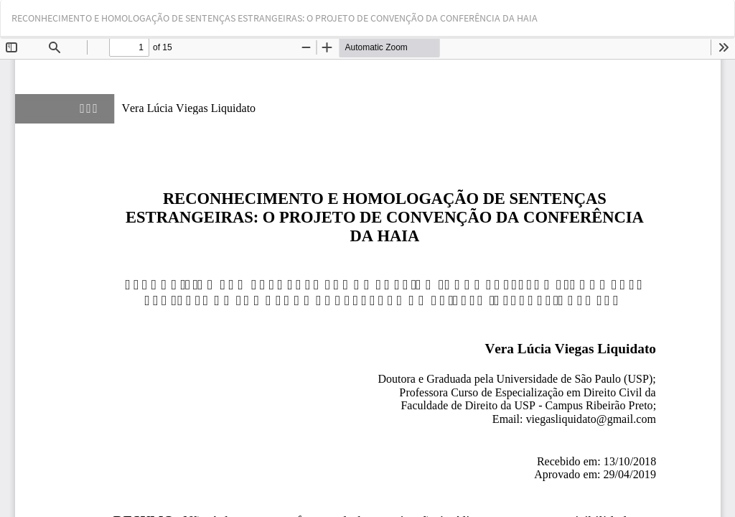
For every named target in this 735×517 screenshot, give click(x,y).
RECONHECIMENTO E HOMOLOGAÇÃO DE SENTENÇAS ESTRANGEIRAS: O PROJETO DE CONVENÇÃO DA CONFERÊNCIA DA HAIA (274, 17)
